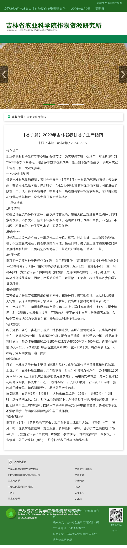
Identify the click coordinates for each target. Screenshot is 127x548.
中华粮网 (80, 482)
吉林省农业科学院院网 (109, 3)
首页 (30, 117)
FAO (77, 488)
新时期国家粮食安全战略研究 (24, 476)
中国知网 (80, 476)
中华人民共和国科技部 (20, 488)
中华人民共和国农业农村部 (23, 470)
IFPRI (11, 494)
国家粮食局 (14, 500)
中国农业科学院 (83, 470)
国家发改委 (14, 482)
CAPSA (79, 494)
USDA (78, 500)
